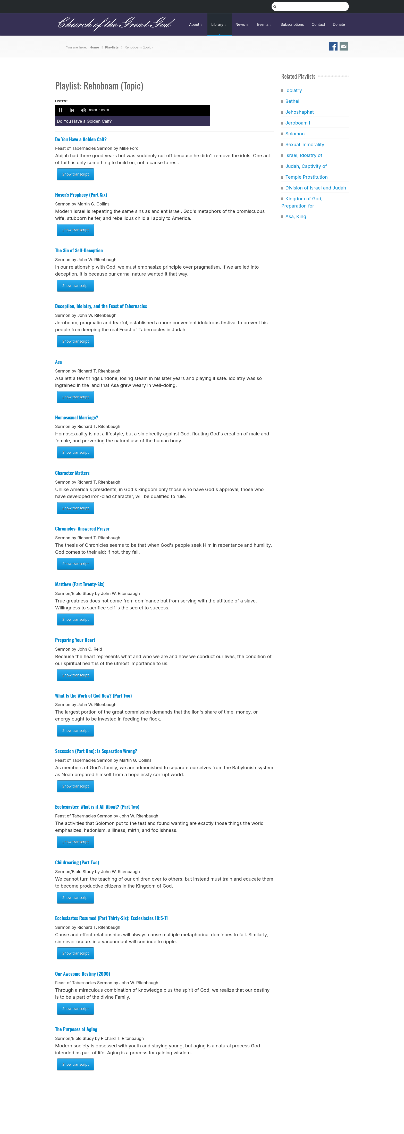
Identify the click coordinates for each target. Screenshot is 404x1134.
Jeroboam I (297, 123)
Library (219, 24)
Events (265, 24)
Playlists (112, 47)
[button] (60, 110)
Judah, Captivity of (306, 166)
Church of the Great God (112, 24)
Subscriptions (292, 24)
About (196, 24)
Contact (318, 24)
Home (94, 47)
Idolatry (293, 90)
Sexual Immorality (304, 144)
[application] (132, 110)
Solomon (295, 133)
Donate (339, 24)
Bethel (292, 101)
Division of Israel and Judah (315, 188)
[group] (83, 110)
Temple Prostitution (306, 177)
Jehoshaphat (299, 112)
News (242, 24)
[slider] (160, 110)
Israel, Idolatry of (303, 155)
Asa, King (295, 216)
